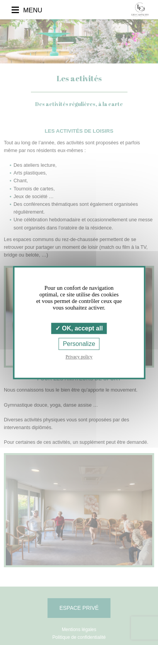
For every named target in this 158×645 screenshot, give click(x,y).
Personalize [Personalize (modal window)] (79, 343)
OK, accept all (79, 328)
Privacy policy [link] (79, 356)
